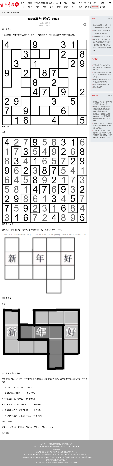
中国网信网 (51, 444)
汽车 (44, 7)
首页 (3, 12)
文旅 (22, 7)
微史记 (102, 7)
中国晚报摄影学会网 (72, 446)
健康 (102, 3)
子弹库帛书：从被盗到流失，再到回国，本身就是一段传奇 (102, 67)
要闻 (22, 3)
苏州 (73, 7)
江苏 (59, 7)
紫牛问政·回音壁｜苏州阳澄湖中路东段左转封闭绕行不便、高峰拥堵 (102, 126)
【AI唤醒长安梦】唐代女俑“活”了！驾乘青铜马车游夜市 (102, 47)
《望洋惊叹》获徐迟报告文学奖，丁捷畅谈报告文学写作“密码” (102, 75)
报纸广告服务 (40, 452)
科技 (109, 3)
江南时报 (62, 446)
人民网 (62, 444)
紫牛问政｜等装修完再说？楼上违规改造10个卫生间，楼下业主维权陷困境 (102, 109)
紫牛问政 (44, 3)
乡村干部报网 (54, 446)
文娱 (73, 3)
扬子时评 (87, 3)
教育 (95, 3)
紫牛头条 (37, 3)
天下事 (58, 3)
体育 (80, 3)
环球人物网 (69, 444)
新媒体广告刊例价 (51, 452)
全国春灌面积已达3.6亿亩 (101, 36)
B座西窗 (95, 7)
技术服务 (60, 452)
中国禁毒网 (56, 449)
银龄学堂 (87, 7)
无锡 (80, 7)
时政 (30, 3)
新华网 (57, 444)
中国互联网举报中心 (70, 452)
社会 (66, 3)
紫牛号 (51, 3)
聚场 (51, 7)
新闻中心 (9, 12)
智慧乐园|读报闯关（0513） (102, 84)
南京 (66, 7)
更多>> (110, 18)
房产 (37, 7)
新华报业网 (45, 446)
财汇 (30, 7)
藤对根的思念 (97, 87)
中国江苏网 (37, 446)
